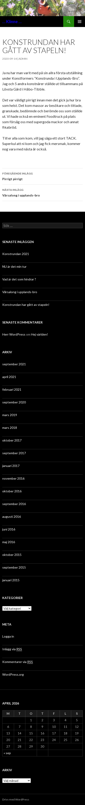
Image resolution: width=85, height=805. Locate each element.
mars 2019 (9, 415)
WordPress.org (13, 674)
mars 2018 (9, 427)
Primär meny (79, 21)
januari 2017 (10, 466)
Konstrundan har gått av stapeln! (25, 305)
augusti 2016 (11, 516)
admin (23, 58)
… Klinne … (12, 21)
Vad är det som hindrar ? (19, 279)
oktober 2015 (12, 555)
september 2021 (14, 364)
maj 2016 (8, 542)
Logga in (8, 636)
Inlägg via (12, 649)
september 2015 (14, 567)
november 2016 (13, 478)
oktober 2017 (12, 440)
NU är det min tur (14, 266)
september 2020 (14, 402)
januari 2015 (10, 580)
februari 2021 (11, 389)
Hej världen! (39, 334)
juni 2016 (8, 529)
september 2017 (14, 453)
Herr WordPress (13, 334)
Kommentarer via (17, 662)
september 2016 (14, 504)
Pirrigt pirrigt (42, 176)
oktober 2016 (12, 491)
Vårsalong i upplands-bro (42, 192)
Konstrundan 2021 (15, 254)
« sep (7, 753)
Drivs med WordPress (15, 799)
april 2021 (9, 377)
